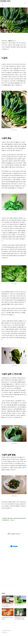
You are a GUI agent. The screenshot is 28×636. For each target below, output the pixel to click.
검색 (22, 3)
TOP (25, 631)
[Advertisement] (14, 533)
